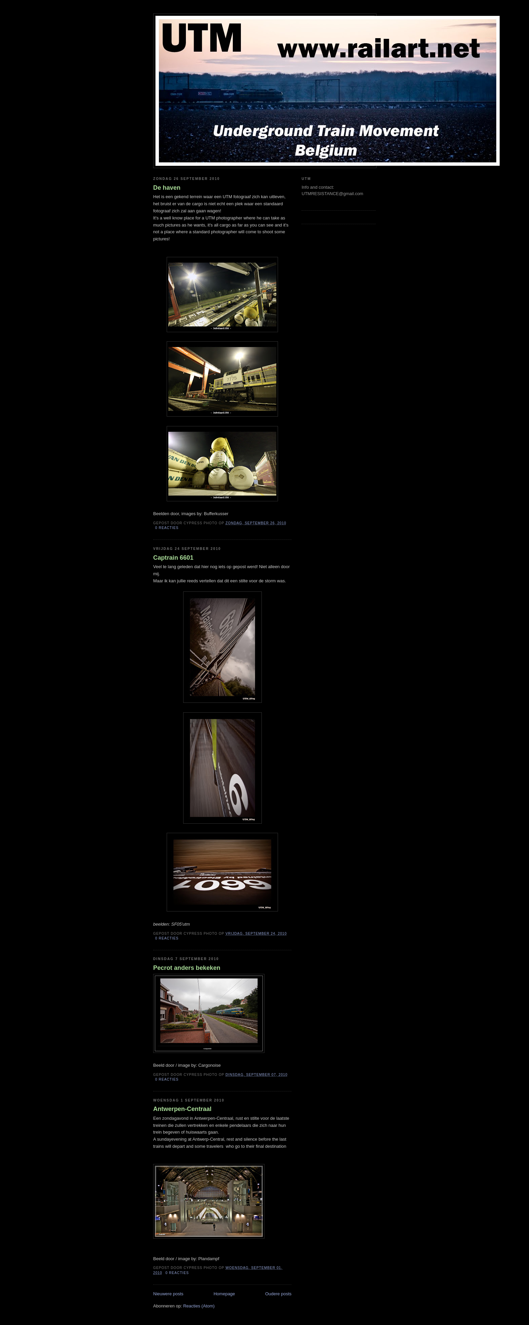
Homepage (224, 1293)
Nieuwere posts (168, 1293)
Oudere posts (278, 1293)
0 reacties (166, 528)
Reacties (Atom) (199, 1305)
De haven (166, 187)
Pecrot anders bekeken (186, 967)
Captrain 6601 (173, 557)
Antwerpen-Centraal (182, 1109)
